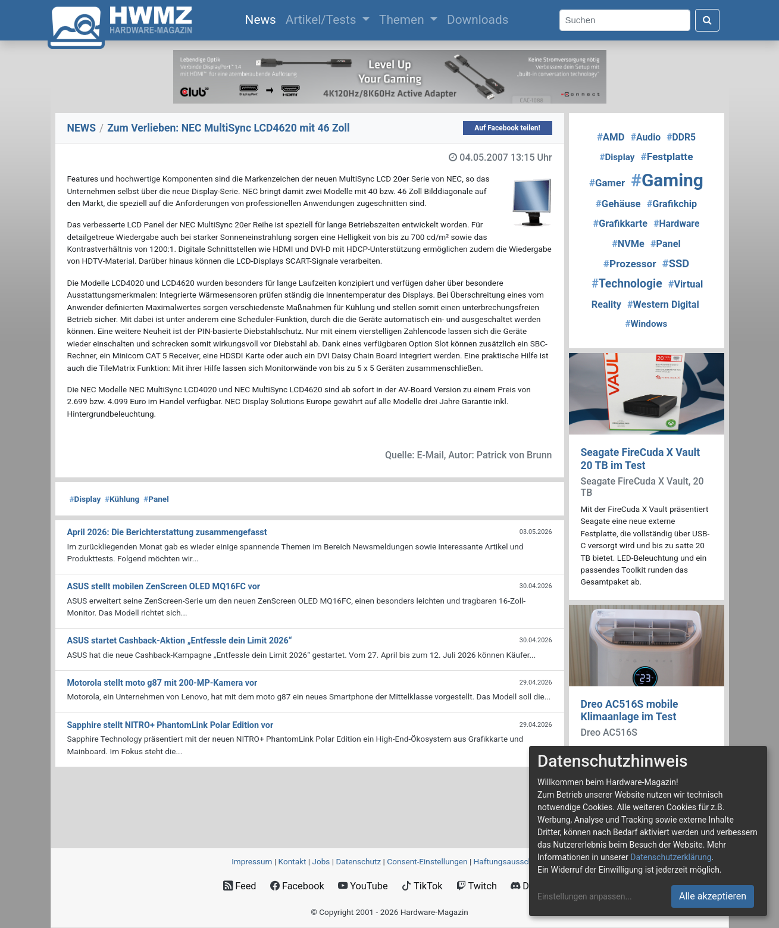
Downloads (477, 20)
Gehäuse (618, 204)
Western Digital (663, 304)
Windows (646, 323)
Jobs (321, 861)
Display (85, 499)
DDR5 (681, 137)
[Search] (624, 21)
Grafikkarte (620, 223)
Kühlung (122, 499)
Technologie (627, 283)
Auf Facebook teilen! (507, 128)
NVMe (628, 243)
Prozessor (629, 264)
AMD (611, 137)
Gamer (607, 183)
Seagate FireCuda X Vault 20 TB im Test (640, 458)
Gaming (667, 180)
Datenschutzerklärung (670, 857)
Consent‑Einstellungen (427, 861)
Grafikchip (672, 204)
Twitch (476, 886)
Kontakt (292, 861)
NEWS (81, 128)
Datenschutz (358, 861)
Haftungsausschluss (511, 861)
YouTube (362, 886)
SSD (675, 263)
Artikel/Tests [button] (322, 20)
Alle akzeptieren (712, 896)
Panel (156, 499)
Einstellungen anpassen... (584, 896)
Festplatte (666, 157)
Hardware (676, 223)
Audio (646, 137)
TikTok (422, 886)
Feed (239, 886)
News (263, 18)
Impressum (251, 861)
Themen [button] (403, 20)
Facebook (297, 886)
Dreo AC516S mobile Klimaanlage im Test (629, 710)
